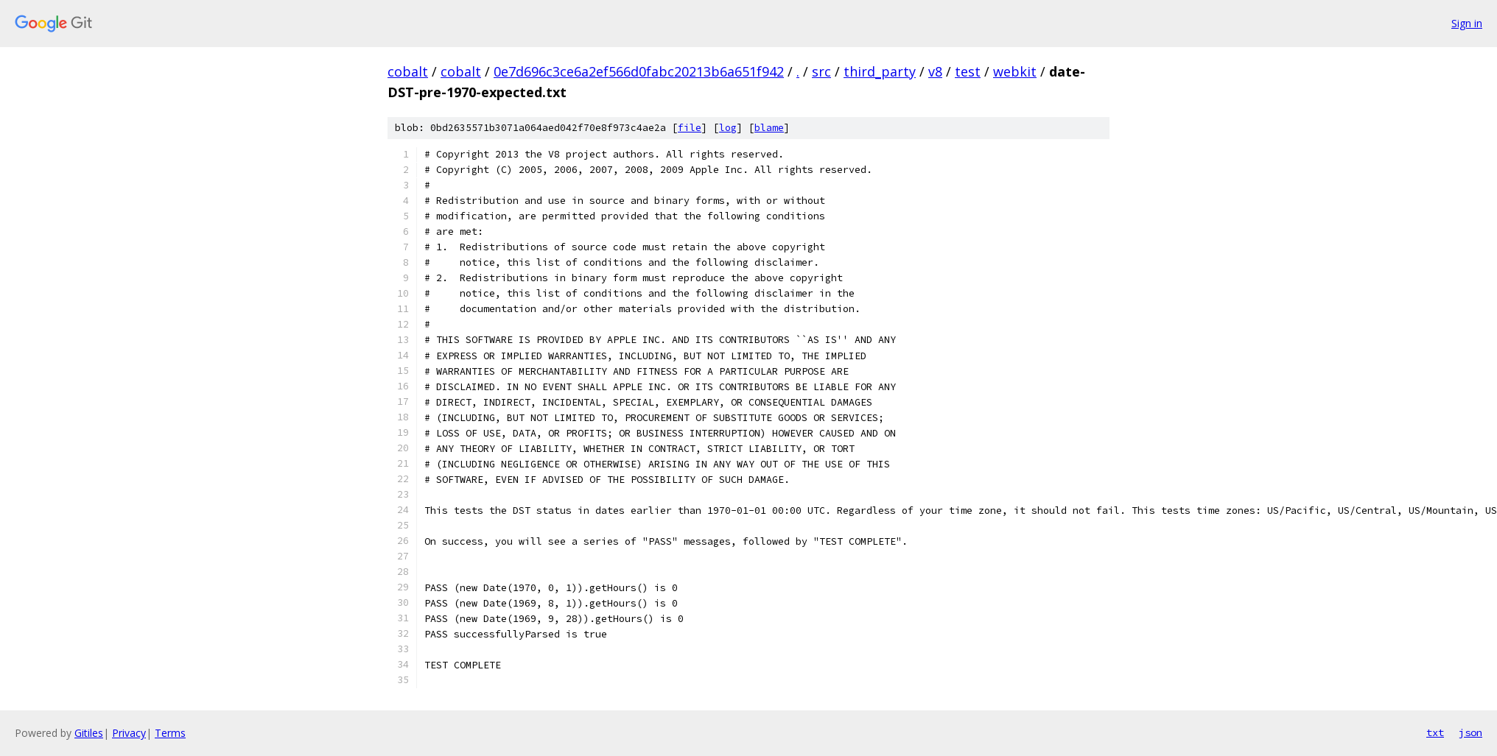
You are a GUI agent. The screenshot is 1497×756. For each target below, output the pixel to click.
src (821, 71)
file (689, 127)
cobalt (408, 71)
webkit (1015, 71)
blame (769, 127)
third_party (880, 71)
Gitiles (88, 733)
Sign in (1466, 23)
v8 (935, 71)
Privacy (129, 733)
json (1470, 732)
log (728, 127)
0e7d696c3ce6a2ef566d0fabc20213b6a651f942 (639, 71)
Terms (170, 733)
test (968, 71)
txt (1435, 732)
